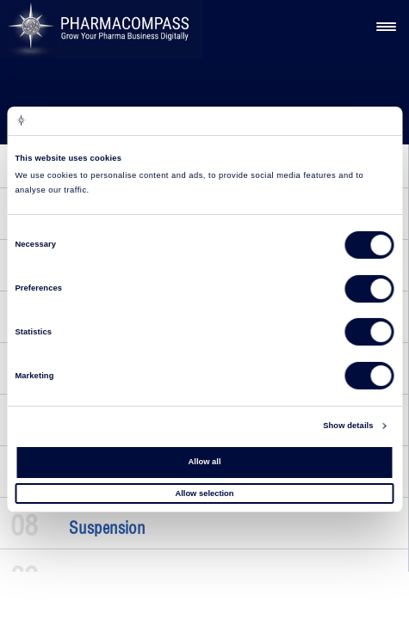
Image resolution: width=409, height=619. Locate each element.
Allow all (205, 461)
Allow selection (204, 492)
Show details (348, 425)
